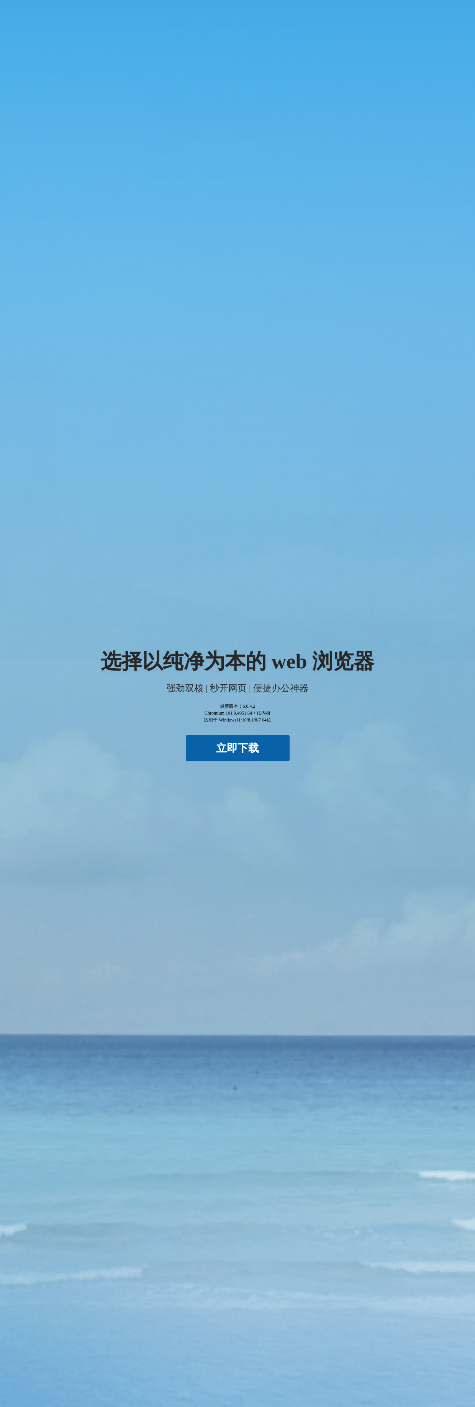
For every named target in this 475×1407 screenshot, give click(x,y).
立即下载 (237, 748)
